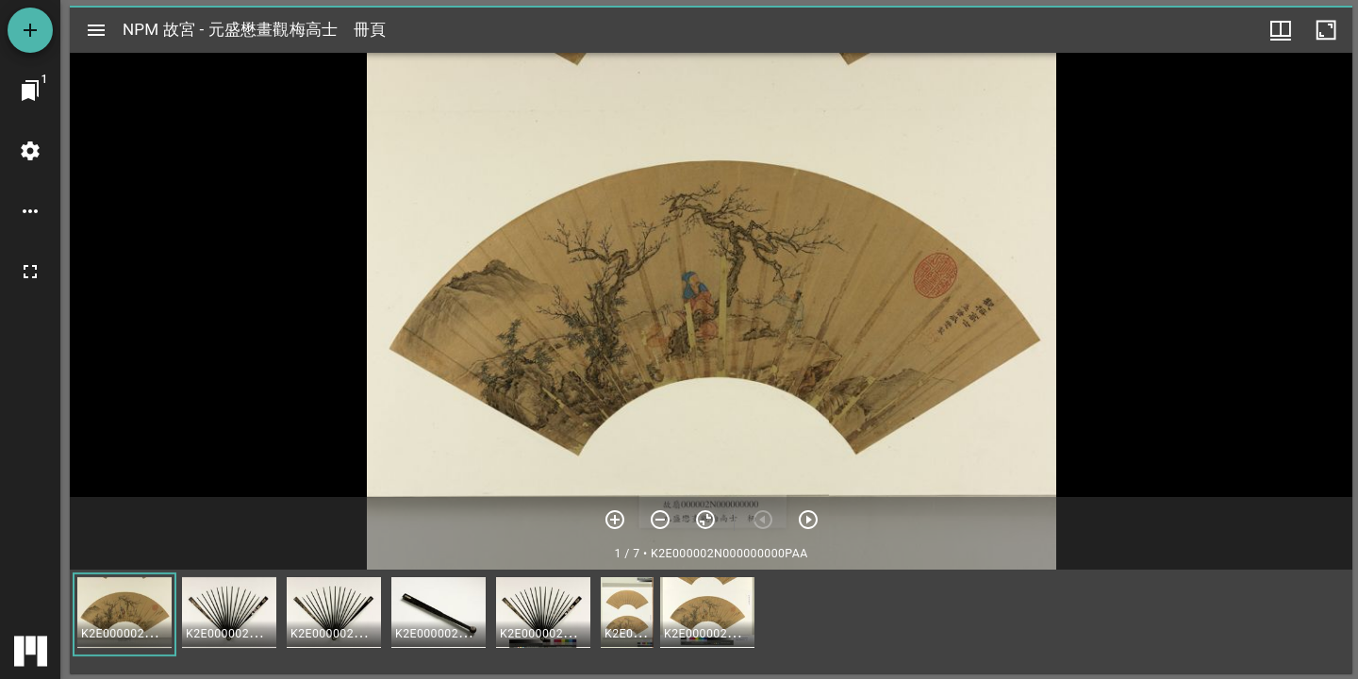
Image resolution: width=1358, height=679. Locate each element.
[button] (124, 614)
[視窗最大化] (1326, 30)
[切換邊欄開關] (96, 30)
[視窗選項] (1280, 30)
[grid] (711, 621)
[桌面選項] (30, 211)
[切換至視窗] (30, 90)
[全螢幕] (30, 271)
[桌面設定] (30, 151)
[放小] (660, 519)
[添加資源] (30, 30)
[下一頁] (808, 519)
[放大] (615, 519)
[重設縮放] (705, 519)
